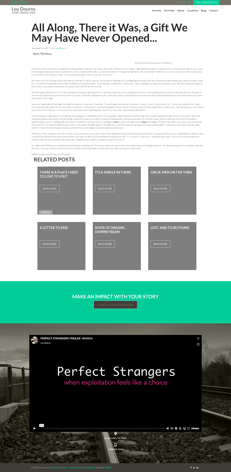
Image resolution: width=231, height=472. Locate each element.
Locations (192, 10)
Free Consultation (206, 2)
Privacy (55, 467)
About (180, 10)
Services (156, 10)
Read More (49, 188)
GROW (108, 467)
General (45, 212)
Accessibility (88, 467)
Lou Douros (60, 48)
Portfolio (169, 10)
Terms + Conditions (70, 467)
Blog (203, 10)
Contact (213, 10)
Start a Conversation (115, 304)
